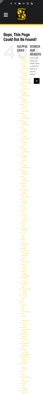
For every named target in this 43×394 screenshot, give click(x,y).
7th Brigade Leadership (25, 165)
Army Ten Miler (23, 235)
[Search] (37, 81)
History (24, 388)
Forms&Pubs (26, 355)
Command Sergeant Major (25, 285)
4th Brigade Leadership (25, 122)
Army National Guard (24, 201)
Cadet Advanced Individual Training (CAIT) (25, 253)
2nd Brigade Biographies (25, 80)
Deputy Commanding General (26, 330)
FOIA (23, 348)
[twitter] (15, 3)
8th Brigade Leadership (25, 179)
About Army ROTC (23, 185)
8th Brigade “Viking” (24, 172)
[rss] (32, 3)
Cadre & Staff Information (25, 273)
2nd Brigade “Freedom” (25, 66)
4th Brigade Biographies (25, 116)
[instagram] (28, 3)
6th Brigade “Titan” (24, 143)
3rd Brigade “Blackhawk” (25, 93)
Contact (24, 294)
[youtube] (19, 3)
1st (22, 55)
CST (22, 300)
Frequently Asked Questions (25, 359)
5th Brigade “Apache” (24, 129)
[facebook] (11, 3)
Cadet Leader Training (24, 267)
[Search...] (32, 81)
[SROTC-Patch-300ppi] (21, 8)
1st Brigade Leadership (25, 59)
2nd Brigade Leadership (25, 86)
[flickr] (24, 3)
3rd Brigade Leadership (25, 100)
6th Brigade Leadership (25, 149)
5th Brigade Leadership (25, 136)
